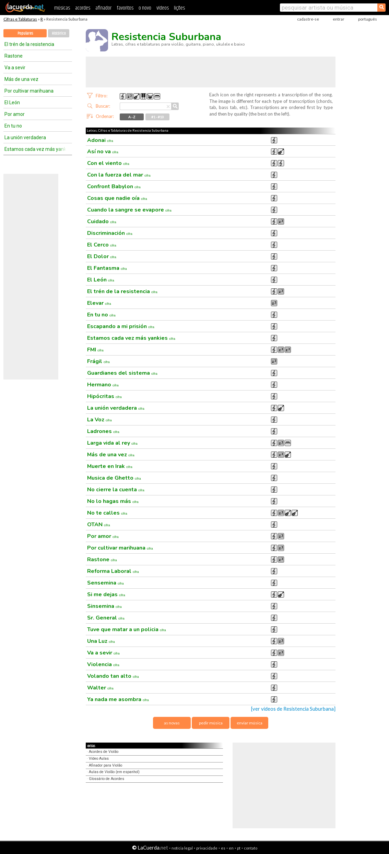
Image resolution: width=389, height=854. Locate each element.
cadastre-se (308, 19)
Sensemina (105, 583)
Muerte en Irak (109, 466)
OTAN (98, 524)
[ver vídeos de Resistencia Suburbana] (293, 709)
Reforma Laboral (113, 571)
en (231, 848)
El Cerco (101, 245)
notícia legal (182, 848)
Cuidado (101, 221)
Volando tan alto (113, 676)
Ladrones (103, 431)
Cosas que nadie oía (117, 198)
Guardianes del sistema (122, 373)
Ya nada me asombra (118, 699)
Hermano (103, 384)
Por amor (14, 114)
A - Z (131, 117)
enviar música (249, 722)
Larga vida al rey (112, 443)
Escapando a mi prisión (120, 326)
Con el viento (108, 163)
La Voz (99, 419)
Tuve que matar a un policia (126, 629)
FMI (95, 349)
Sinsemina (104, 606)
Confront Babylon (114, 186)
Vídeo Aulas (99, 758)
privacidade (206, 848)
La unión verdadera (25, 137)
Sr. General (106, 618)
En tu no (13, 126)
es (223, 848)
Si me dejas (106, 594)
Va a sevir (14, 67)
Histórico (59, 33)
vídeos (162, 8)
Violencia (103, 664)
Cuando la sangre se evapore (129, 210)
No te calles (107, 513)
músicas (62, 8)
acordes (82, 8)
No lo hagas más (113, 501)
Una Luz (101, 641)
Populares (25, 33)
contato (250, 848)
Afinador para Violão (105, 765)
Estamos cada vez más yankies (35, 149)
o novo (145, 8)
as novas (172, 722)
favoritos (125, 8)
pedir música (211, 722)
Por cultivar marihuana (29, 91)
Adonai (100, 140)
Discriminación (109, 233)
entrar (338, 19)
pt (238, 848)
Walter (100, 687)
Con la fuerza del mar (119, 175)
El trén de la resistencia (29, 44)
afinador (103, 8)
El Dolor (101, 256)
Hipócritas (104, 396)
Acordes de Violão (103, 751)
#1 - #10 (157, 117)
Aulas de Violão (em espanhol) (114, 772)
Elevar (99, 303)
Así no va (102, 151)
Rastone (13, 56)
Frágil (98, 361)
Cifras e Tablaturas (20, 19)
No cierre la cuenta (115, 489)
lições (179, 8)
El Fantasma (107, 268)
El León (12, 102)
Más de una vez (21, 79)
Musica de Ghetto (114, 478)
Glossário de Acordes (106, 779)
